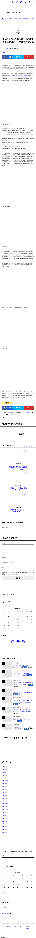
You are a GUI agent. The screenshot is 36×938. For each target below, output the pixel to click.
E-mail (3, 562)
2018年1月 (4, 801)
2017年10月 (5, 809)
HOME (8, 926)
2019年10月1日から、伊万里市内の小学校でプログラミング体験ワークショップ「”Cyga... (18, 467)
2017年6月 (4, 821)
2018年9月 (4, 786)
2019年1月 (4, 775)
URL (3, 567)
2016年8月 (4, 832)
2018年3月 (4, 798)
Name (3, 557)
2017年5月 (4, 824)
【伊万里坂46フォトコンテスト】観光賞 (22, 692)
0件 (12, 48)
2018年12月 (5, 778)
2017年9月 (4, 812)
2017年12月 (5, 804)
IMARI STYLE (7, 913)
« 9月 (3, 628)
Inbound (4, 52)
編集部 (5, 48)
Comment (4, 543)
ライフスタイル (10, 928)
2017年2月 (4, 829)
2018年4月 (4, 795)
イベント (25, 450)
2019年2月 (4, 772)
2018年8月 (4, 789)
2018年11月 (5, 781)
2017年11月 (5, 806)
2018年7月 (4, 792)
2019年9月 (4, 766)
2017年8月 (4, 815)
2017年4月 (4, 827)
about (27, 928)
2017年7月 (4, 818)
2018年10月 (5, 784)
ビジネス (27, 926)
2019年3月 (4, 769)
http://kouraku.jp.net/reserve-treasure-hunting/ (21, 75)
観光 (26, 472)
